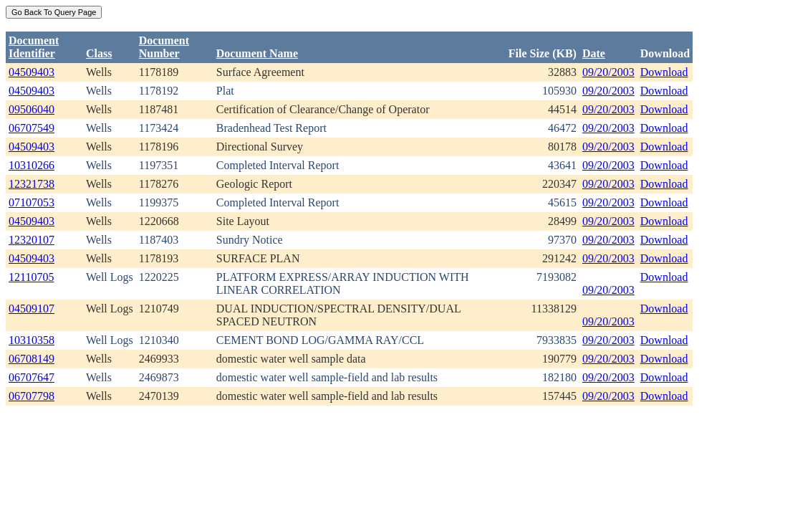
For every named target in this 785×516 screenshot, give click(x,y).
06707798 (31, 396)
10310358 (31, 340)
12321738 (31, 184)
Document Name (257, 53)
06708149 (31, 359)
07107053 (31, 202)
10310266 (31, 165)
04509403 (31, 72)
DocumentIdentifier (34, 46)
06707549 (31, 128)
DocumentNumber (164, 46)
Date (593, 53)
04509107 (31, 308)
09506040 (31, 109)
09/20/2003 (608, 72)
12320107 (31, 240)
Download (664, 72)
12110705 (31, 277)
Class (99, 53)
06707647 (31, 377)
